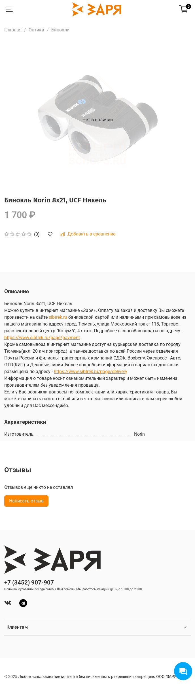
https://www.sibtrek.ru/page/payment (42, 337)
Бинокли (60, 30)
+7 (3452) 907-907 (29, 582)
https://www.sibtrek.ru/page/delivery (90, 371)
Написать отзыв (26, 501)
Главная (13, 30)
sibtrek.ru (58, 317)
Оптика (36, 30)
